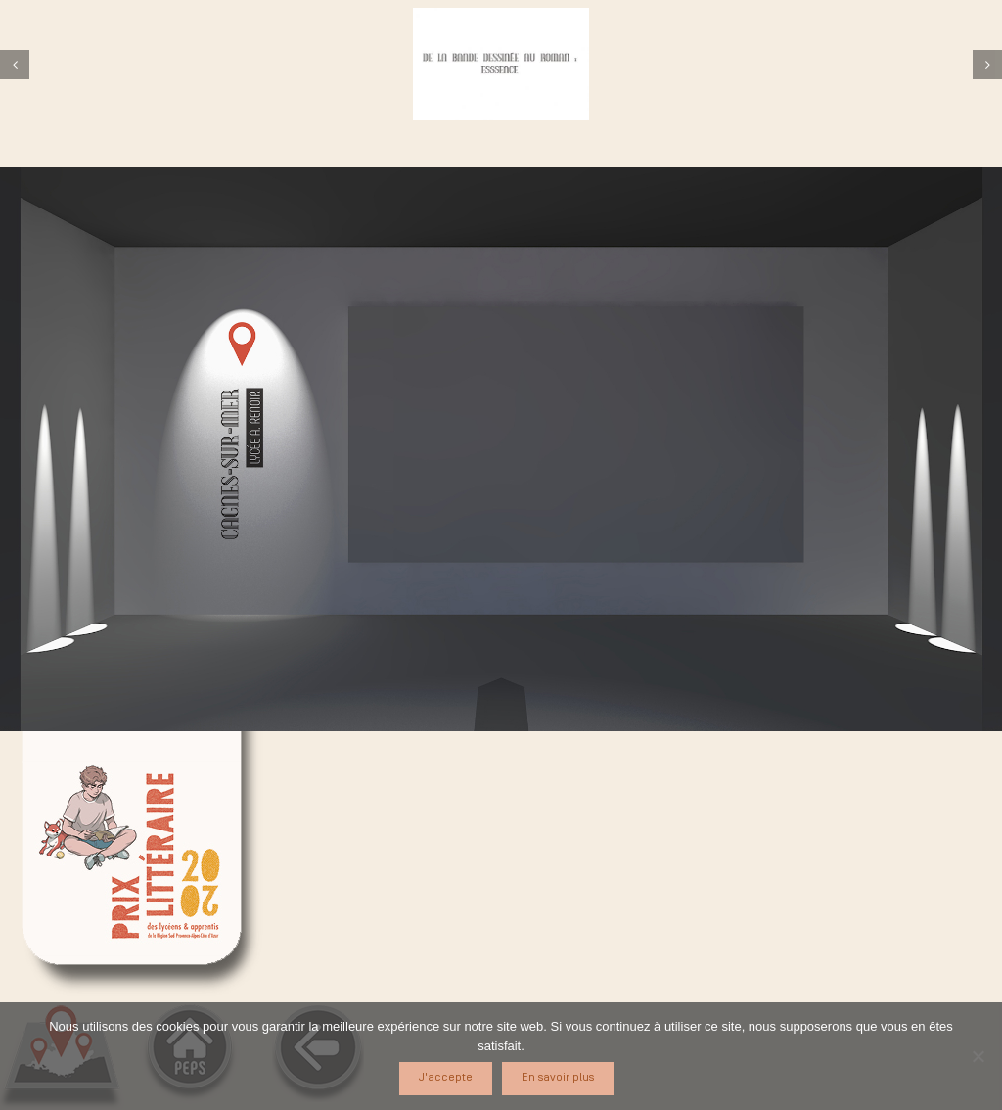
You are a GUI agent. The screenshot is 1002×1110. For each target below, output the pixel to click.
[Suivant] (987, 64)
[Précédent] (14, 64)
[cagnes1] (500, 64)
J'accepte (446, 1077)
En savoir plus (558, 1077)
